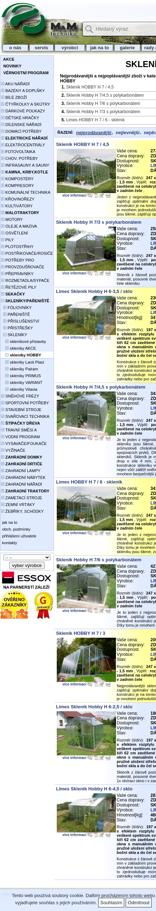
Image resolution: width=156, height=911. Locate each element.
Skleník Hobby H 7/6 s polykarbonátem (103, 103)
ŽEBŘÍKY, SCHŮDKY (22, 511)
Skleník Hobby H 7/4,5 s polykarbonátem (105, 95)
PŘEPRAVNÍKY (17, 274)
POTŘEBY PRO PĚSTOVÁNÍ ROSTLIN (21, 260)
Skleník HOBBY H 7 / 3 (80, 633)
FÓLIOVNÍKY (16, 307)
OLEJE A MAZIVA (19, 226)
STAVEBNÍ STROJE (21, 410)
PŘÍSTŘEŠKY (17, 328)
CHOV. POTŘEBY (19, 158)
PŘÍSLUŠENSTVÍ (20, 321)
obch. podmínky (15, 529)
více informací (74, 195)
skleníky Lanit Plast (22, 362)
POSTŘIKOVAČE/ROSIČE (27, 253)
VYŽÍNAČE (13, 450)
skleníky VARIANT (21, 382)
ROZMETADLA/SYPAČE (25, 280)
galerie (127, 47)
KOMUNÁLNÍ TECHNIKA (25, 192)
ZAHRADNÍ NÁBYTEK (23, 477)
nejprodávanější (93, 132)
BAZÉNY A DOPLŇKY (23, 90)
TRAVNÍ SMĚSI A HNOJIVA (19, 430)
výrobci (69, 47)
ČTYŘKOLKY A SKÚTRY (25, 104)
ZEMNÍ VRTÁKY (18, 504)
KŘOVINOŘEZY (18, 199)
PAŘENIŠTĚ (15, 314)
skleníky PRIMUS (21, 376)
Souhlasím (111, 902)
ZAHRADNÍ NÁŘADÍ (21, 484)
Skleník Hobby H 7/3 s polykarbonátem (103, 111)
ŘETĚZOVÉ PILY (18, 287)
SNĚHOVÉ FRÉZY (20, 396)
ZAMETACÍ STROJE (21, 498)
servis (42, 47)
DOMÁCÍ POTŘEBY (21, 131)
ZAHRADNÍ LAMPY (20, 471)
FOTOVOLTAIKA (18, 152)
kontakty (9, 543)
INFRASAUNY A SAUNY (25, 165)
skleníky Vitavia (19, 389)
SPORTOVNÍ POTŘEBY (25, 403)
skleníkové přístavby (23, 341)
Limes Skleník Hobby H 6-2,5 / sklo (94, 706)
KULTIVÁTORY (17, 206)
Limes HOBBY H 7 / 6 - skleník (95, 119)
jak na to (99, 47)
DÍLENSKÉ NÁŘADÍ (21, 124)
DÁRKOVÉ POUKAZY (23, 111)
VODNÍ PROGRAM (20, 437)
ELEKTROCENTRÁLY (23, 145)
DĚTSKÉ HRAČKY (20, 118)
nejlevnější (127, 132)
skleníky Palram (19, 369)
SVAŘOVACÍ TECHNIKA (25, 416)
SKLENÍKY (14, 335)
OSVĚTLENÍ (14, 233)
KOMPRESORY (17, 185)
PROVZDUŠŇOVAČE (22, 267)
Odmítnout (139, 902)
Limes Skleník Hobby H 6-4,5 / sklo (94, 788)
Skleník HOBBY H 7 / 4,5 (90, 87)
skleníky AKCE (18, 348)
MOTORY (12, 219)
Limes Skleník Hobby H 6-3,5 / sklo (94, 291)
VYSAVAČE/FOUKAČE (24, 443)
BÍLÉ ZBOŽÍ (14, 97)
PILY (7, 240)
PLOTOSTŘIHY (17, 246)
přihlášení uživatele (18, 536)
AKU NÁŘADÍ (15, 84)
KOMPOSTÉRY (17, 179)
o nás (15, 47)
